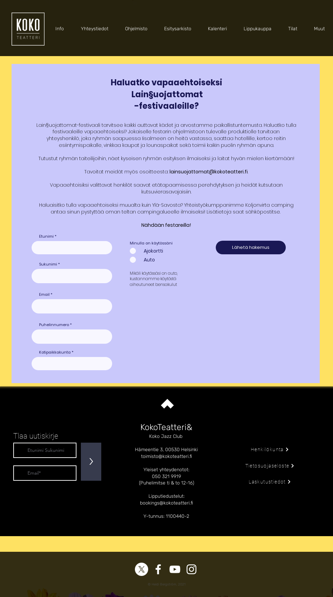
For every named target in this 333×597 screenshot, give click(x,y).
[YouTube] (174, 569)
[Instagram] (191, 569)
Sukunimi (48, 264)
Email (44, 294)
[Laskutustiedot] (270, 482)
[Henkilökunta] (270, 449)
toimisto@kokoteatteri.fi (166, 456)
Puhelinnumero (54, 325)
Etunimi (46, 236)
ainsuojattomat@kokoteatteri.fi (209, 171)
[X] (141, 569)
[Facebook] (158, 569)
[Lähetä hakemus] (251, 247)
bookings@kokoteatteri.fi (166, 503)
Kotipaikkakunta (55, 352)
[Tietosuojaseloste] (270, 466)
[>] (91, 462)
